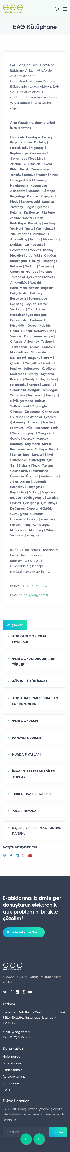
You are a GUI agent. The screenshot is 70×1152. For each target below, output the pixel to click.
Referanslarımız (14, 1076)
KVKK (7, 1090)
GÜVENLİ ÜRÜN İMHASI (30, 681)
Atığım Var (15, 625)
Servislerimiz (12, 1063)
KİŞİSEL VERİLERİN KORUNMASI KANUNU (37, 830)
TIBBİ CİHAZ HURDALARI (31, 794)
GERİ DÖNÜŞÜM (25, 721)
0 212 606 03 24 (34, 586)
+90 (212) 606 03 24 (18, 1037)
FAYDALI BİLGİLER (26, 737)
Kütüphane (11, 1083)
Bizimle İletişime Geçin (23, 932)
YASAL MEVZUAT (25, 811)
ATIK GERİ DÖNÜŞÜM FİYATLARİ (29, 639)
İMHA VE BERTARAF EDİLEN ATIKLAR (33, 774)
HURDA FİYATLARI (26, 754)
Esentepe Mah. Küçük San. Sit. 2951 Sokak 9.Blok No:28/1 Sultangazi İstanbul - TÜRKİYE (34, 1017)
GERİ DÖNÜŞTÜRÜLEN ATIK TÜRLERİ (33, 661)
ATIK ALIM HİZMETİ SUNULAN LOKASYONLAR (35, 701)
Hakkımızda (12, 1056)
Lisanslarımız (12, 1070)
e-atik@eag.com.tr (34, 595)
